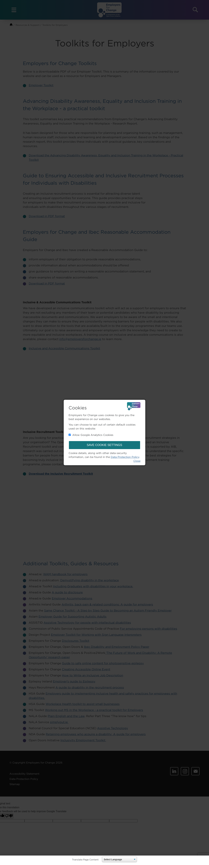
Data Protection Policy (125, 456)
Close (136, 460)
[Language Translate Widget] (119, 859)
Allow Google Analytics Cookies (91, 434)
